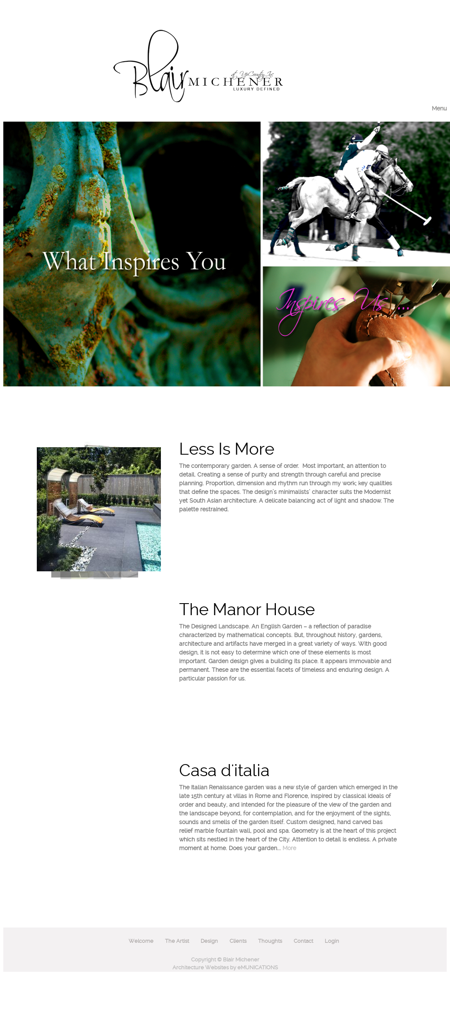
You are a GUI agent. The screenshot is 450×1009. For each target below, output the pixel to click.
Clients (238, 941)
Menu (439, 108)
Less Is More (226, 449)
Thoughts (270, 941)
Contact (303, 941)
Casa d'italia (224, 770)
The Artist (177, 941)
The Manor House (247, 609)
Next (167, 450)
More (289, 848)
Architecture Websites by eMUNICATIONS (225, 967)
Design (209, 941)
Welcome (141, 941)
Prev (167, 566)
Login (332, 941)
